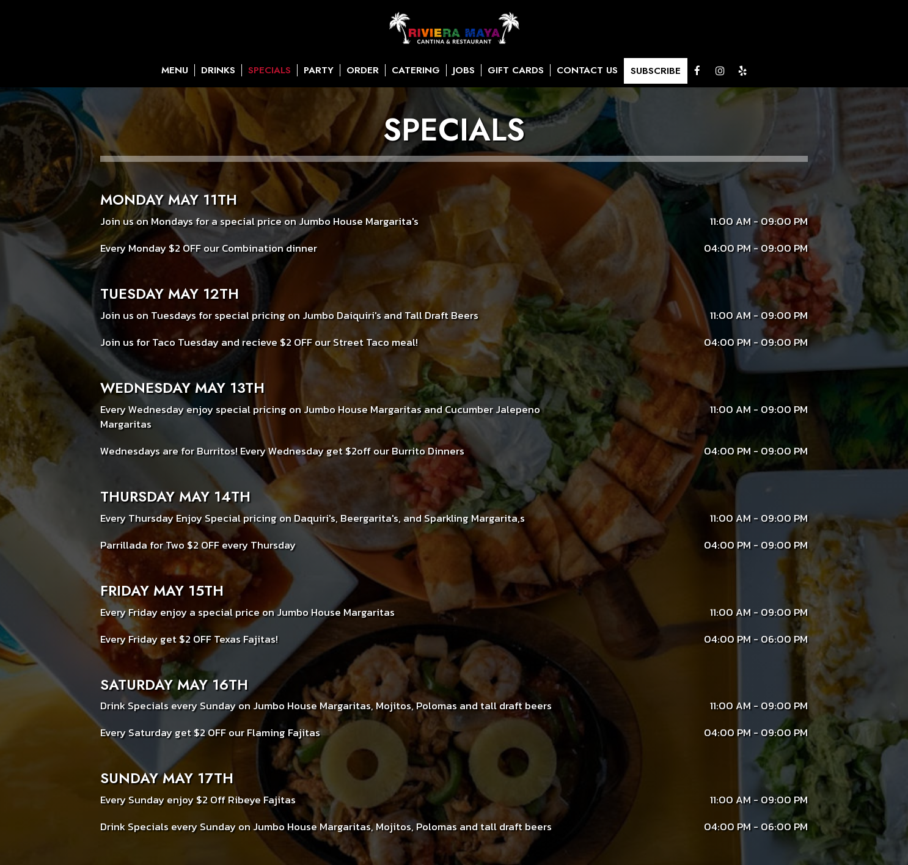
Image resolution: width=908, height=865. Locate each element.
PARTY (319, 70)
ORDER (362, 70)
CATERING (416, 70)
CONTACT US (587, 70)
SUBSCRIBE (656, 71)
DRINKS (218, 70)
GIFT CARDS (516, 70)
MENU (174, 70)
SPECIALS (269, 70)
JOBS (464, 70)
